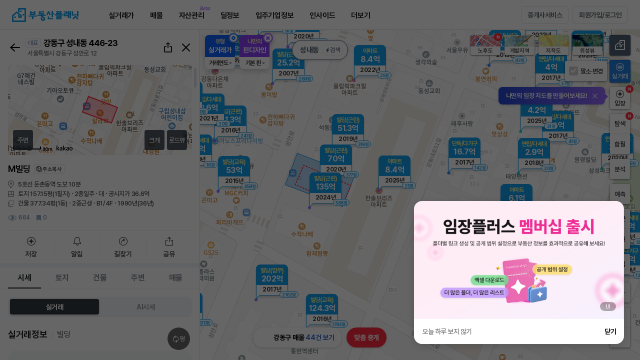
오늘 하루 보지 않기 (447, 332)
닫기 (610, 332)
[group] (519, 260)
